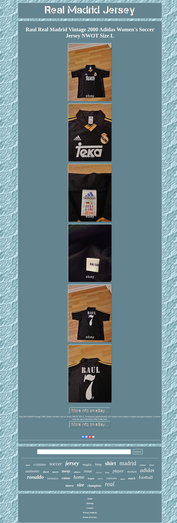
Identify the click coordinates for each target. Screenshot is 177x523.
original (99, 472)
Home (90, 498)
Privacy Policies (90, 512)
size (80, 484)
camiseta (111, 478)
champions (94, 485)
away (66, 471)
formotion (52, 478)
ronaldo (35, 477)
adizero (77, 472)
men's (100, 478)
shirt (110, 463)
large (107, 472)
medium (132, 471)
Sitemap (90, 503)
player (118, 471)
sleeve (69, 485)
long (98, 464)
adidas (147, 470)
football (146, 477)
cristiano (40, 464)
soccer (55, 463)
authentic (32, 471)
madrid (127, 463)
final (151, 465)
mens (28, 465)
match (131, 478)
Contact (90, 508)
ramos (66, 478)
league (91, 478)
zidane (143, 465)
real (109, 484)
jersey (72, 463)
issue (88, 471)
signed (122, 479)
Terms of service (90, 517)
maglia (87, 464)
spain (55, 472)
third (46, 471)
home (78, 477)
